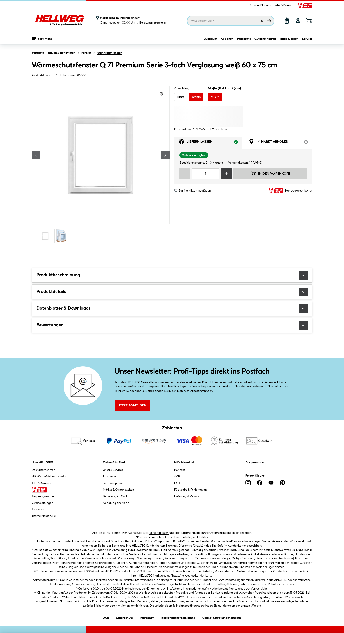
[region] (100, 165)
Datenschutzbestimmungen (195, 391)
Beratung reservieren (151, 22)
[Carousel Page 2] (62, 236)
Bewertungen (172, 325)
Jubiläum (210, 38)
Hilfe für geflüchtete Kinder (49, 476)
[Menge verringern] (184, 173)
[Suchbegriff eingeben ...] (230, 21)
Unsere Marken (260, 5)
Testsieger (38, 509)
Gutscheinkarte (265, 38)
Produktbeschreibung (172, 275)
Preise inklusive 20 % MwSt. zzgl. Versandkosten (201, 129)
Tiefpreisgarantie (43, 496)
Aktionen (227, 38)
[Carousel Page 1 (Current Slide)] (46, 236)
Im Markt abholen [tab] (280, 142)
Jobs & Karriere (284, 5)
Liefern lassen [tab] (210, 142)
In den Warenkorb (270, 173)
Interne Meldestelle (44, 516)
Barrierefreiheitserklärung (178, 617)
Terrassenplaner (113, 483)
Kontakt (179, 470)
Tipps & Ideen (288, 38)
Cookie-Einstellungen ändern (221, 617)
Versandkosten (159, 533)
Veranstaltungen (42, 503)
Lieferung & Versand (187, 496)
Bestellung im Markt (116, 496)
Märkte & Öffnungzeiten (118, 489)
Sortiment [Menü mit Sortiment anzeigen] (42, 38)
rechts (196, 97)
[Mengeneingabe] (205, 173)
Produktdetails (41, 75)
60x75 (215, 97)
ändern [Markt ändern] (136, 18)
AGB (177, 476)
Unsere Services (113, 470)
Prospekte (244, 38)
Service (307, 38)
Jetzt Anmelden (132, 405)
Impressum (147, 617)
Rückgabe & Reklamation (190, 489)
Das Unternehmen (43, 470)
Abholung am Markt (116, 503)
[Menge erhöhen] (226, 173)
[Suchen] (269, 21)
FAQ (177, 483)
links (180, 97)
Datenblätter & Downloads (172, 308)
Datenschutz (124, 617)
